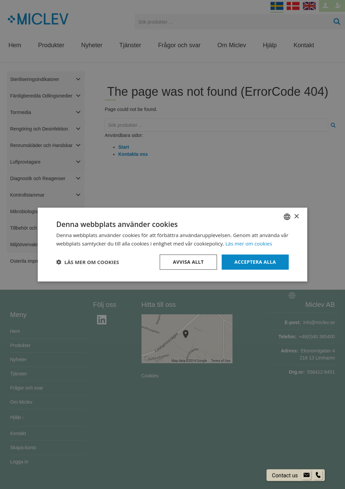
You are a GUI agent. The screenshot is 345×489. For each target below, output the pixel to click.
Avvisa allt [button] (188, 262)
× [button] (296, 216)
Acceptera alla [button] (255, 262)
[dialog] (172, 244)
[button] (87, 262)
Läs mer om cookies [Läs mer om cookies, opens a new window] (248, 243)
